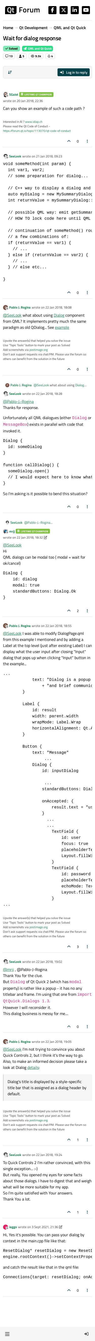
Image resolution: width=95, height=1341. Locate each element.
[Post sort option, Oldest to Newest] (9, 72)
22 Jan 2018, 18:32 (30, 537)
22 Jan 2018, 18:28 (49, 393)
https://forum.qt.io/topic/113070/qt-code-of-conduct (37, 130)
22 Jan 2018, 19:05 (58, 1041)
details (33, 1067)
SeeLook (15, 156)
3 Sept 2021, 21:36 (45, 1226)
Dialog (59, 315)
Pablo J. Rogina (20, 307)
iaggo (13, 1226)
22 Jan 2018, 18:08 (58, 307)
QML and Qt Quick (37, 48)
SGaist (13, 94)
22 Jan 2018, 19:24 (49, 1154)
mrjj (12, 531)
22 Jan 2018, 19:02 (49, 961)
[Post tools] (87, 141)
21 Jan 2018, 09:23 (49, 156)
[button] (7, 1334)
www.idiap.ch (33, 121)
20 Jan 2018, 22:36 (30, 100)
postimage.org (38, 349)
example (62, 327)
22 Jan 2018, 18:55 (58, 625)
